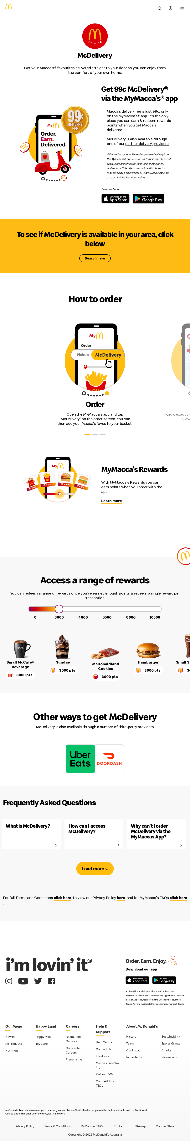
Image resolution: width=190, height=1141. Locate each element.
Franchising (74, 1059)
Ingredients (134, 1057)
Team (130, 1043)
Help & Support (103, 1029)
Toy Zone (42, 1043)
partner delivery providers (147, 143)
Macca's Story (165, 1126)
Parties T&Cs (105, 1074)
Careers (73, 1026)
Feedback (102, 1056)
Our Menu (13, 1026)
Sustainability (171, 1036)
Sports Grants (171, 1043)
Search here (95, 258)
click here (62, 897)
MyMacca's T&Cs (92, 1126)
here (121, 897)
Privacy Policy (24, 1126)
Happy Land (46, 1026)
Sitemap (140, 1126)
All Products (13, 1043)
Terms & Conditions (57, 1126)
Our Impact (134, 1050)
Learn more (111, 500)
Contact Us (103, 1049)
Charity (167, 1050)
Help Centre (104, 1042)
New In (10, 1037)
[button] (87, 434)
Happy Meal (43, 1037)
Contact (119, 1126)
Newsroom (169, 1057)
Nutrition (11, 1050)
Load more (93, 869)
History (131, 1036)
